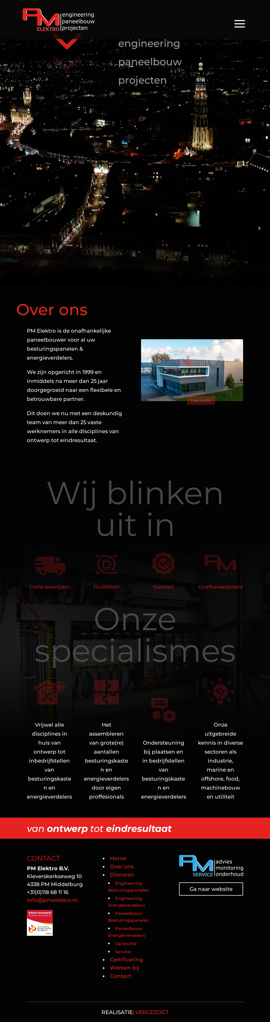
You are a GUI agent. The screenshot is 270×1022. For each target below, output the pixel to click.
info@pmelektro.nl (53, 900)
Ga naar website (211, 889)
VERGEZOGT (152, 1012)
